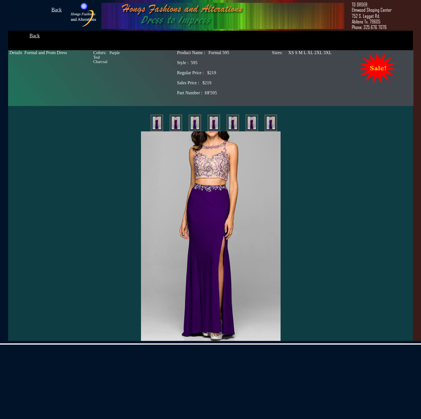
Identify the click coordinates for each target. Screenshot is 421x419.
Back (56, 10)
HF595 (197, 92)
